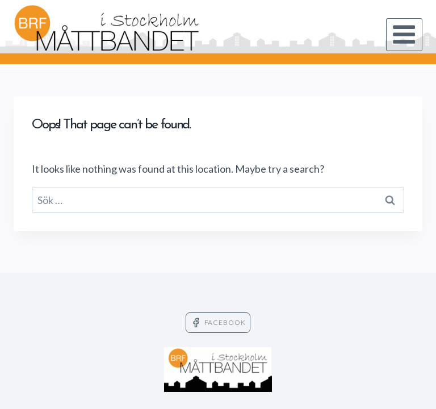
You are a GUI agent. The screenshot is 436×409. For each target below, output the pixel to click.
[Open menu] (404, 34)
